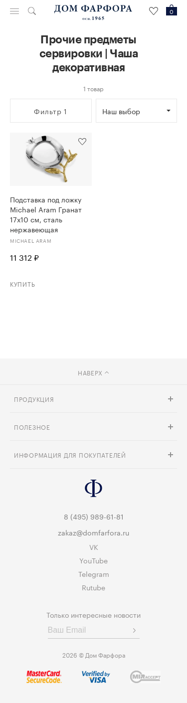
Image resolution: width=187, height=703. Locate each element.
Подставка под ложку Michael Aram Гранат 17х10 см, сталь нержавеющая (46, 214)
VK (93, 546)
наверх (93, 372)
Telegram (93, 573)
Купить (22, 283)
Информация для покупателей (70, 454)
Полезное (32, 426)
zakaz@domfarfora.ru (93, 532)
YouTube (93, 559)
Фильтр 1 (50, 110)
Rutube (93, 586)
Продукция (34, 398)
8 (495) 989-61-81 (94, 516)
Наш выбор (121, 110)
